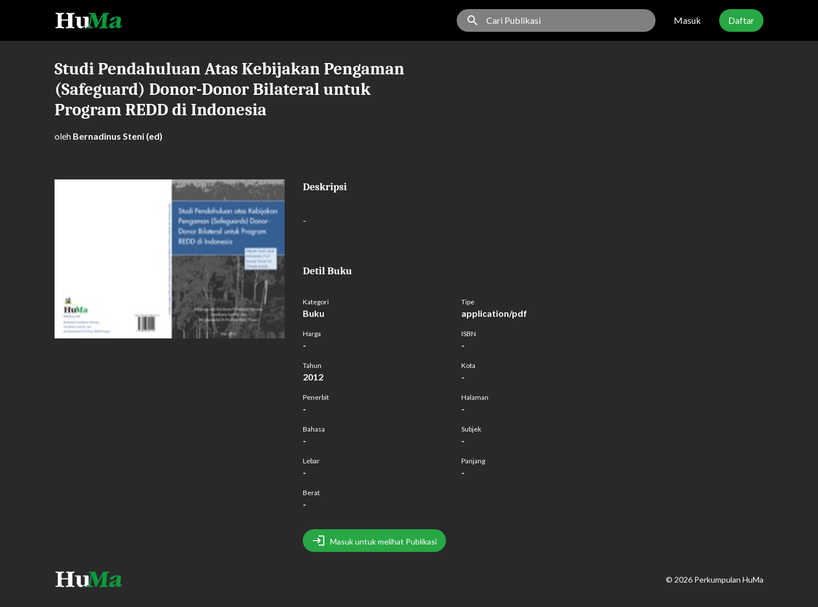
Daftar (741, 20)
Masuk (687, 20)
